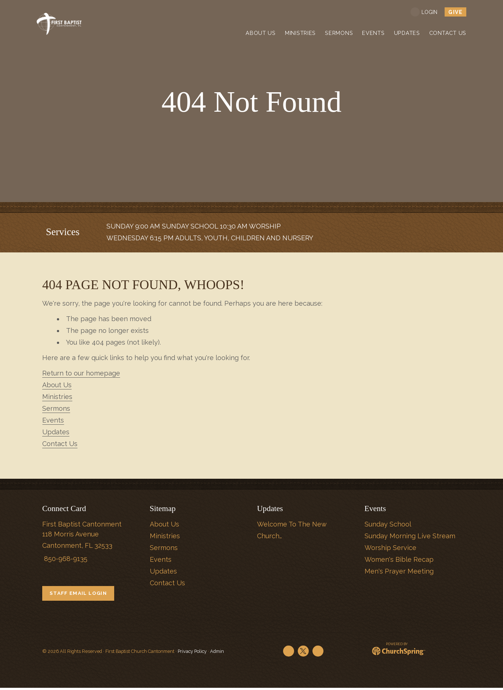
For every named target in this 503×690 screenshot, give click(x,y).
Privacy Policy (192, 653)
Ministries (57, 396)
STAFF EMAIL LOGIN (80, 594)
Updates (55, 432)
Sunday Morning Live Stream (410, 536)
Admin (217, 653)
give (455, 12)
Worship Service (390, 547)
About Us (57, 385)
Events (53, 420)
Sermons (56, 408)
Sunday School (388, 524)
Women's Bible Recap (399, 559)
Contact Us (59, 444)
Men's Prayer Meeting (399, 571)
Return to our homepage (81, 373)
